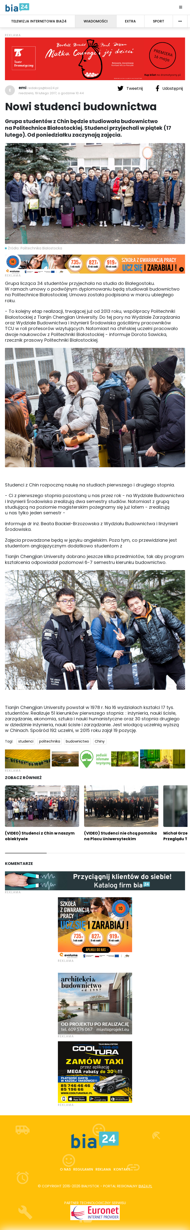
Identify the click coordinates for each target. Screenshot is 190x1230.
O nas (65, 1169)
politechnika (49, 741)
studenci (25, 741)
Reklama (103, 1169)
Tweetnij (131, 88)
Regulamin (83, 1169)
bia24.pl (145, 1186)
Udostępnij (169, 88)
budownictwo (77, 741)
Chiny (100, 741)
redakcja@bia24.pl (42, 88)
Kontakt (122, 1169)
